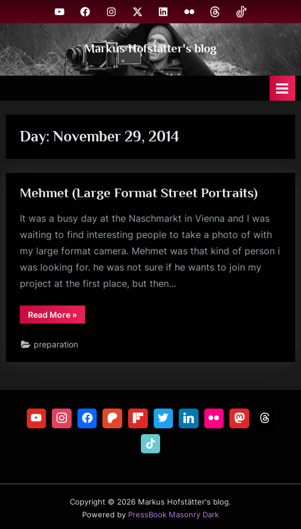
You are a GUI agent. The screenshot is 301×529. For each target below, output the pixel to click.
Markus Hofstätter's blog (150, 48)
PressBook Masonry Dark (173, 514)
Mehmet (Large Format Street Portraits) (139, 192)
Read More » (56, 316)
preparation (56, 344)
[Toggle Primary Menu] (282, 88)
